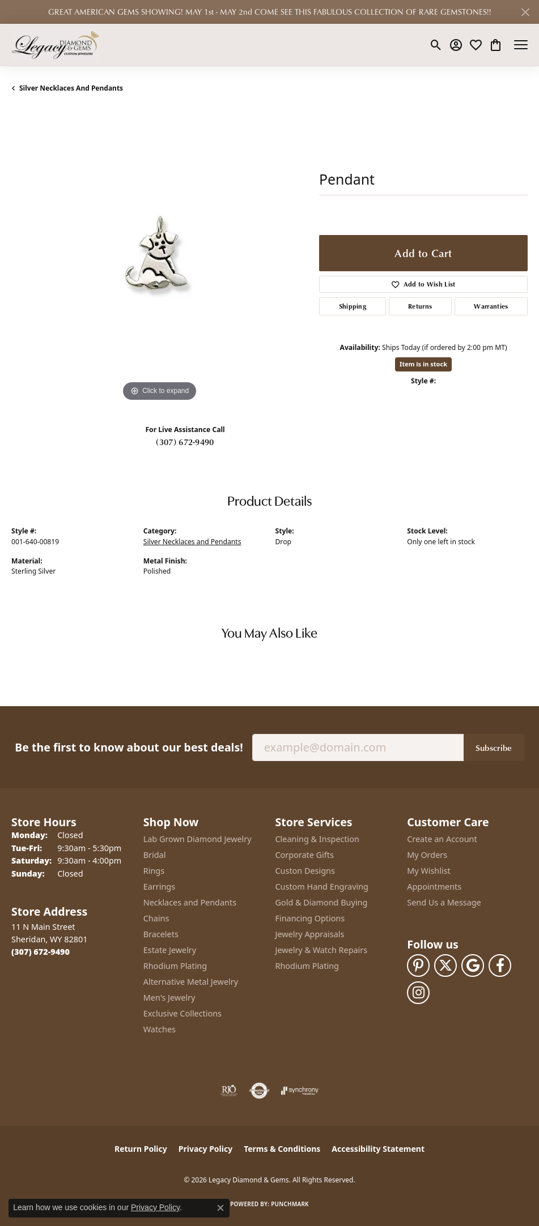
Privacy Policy (205, 1148)
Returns (420, 306)
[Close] (525, 12)
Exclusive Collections (182, 1013)
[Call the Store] (40, 951)
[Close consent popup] (220, 1207)
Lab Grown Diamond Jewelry (197, 839)
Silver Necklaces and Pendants (71, 88)
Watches (159, 1029)
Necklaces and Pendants (189, 902)
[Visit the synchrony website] (300, 1090)
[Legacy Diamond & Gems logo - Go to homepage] (55, 45)
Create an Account (442, 839)
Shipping (353, 306)
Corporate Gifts (304, 854)
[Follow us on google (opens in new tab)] (472, 965)
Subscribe (494, 747)
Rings (153, 870)
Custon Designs (305, 870)
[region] (159, 256)
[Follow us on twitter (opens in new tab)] (445, 965)
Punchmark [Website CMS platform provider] (290, 1204)
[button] (436, 44)
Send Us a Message (444, 902)
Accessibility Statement (378, 1148)
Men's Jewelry (169, 997)
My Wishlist (429, 870)
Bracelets (161, 934)
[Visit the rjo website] (228, 1090)
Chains (156, 918)
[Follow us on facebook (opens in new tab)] (500, 965)
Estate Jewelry (169, 950)
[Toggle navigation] (520, 45)
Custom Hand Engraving (321, 886)
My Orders (427, 854)
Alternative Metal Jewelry (190, 981)
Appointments (434, 886)
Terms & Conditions (282, 1148)
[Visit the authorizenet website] (259, 1090)
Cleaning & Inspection (317, 839)
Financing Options (310, 918)
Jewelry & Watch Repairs (321, 950)
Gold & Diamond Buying (321, 902)
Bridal (154, 854)
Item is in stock (423, 364)
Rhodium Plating (175, 965)
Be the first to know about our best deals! (129, 747)
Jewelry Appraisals (310, 934)
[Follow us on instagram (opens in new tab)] (418, 992)
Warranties (491, 306)
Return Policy (140, 1148)
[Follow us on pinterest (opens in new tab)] (418, 965)
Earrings (159, 886)
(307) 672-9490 (185, 441)
